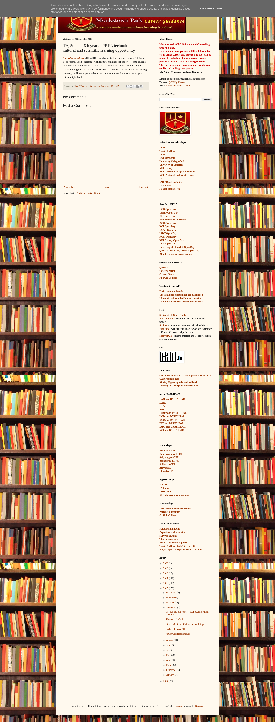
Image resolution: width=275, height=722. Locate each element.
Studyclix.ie (165, 335)
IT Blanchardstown (169, 189)
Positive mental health (171, 291)
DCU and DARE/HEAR (172, 420)
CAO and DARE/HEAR (172, 399)
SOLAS (163, 484)
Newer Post (69, 187)
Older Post (143, 187)
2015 (166, 588)
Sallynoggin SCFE (169, 457)
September (171, 607)
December (171, 592)
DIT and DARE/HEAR (171, 423)
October (170, 602)
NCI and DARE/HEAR (171, 430)
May (168, 655)
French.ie (164, 329)
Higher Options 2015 (176, 629)
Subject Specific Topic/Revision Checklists (181, 549)
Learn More (206, 8)
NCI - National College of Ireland (176, 175)
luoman (178, 706)
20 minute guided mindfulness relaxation (180, 298)
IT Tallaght (165, 185)
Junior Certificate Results (178, 634)
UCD (162, 147)
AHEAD (163, 409)
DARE (162, 402)
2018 (166, 573)
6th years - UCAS (174, 619)
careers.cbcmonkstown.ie (178, 85)
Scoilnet (163, 325)
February (171, 670)
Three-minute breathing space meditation (181, 295)
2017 (166, 578)
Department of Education (172, 532)
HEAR (162, 406)
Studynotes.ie (166, 318)
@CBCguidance (176, 82)
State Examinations (169, 528)
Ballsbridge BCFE (169, 461)
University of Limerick (171, 164)
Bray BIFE (165, 467)
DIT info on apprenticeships (174, 495)
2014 (166, 681)
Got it (221, 8)
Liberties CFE (166, 471)
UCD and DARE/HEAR (172, 416)
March (169, 665)
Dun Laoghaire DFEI (170, 454)
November (171, 597)
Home (106, 187)
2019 (166, 568)
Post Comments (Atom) (88, 193)
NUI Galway (166, 168)
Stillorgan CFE (167, 464)
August (170, 640)
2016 (166, 583)
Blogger (199, 706)
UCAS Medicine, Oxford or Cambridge (185, 624)
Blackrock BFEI (167, 450)
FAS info (164, 488)
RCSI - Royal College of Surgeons (177, 171)
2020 (166, 563)
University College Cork (172, 161)
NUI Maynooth (167, 158)
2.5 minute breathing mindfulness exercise (181, 301)
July (168, 645)
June (168, 650)
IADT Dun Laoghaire (170, 182)
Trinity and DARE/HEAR (173, 413)
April (169, 660)
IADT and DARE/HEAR (172, 427)
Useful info (165, 491)
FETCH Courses (168, 277)
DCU (162, 154)
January (170, 674)
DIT (161, 178)
